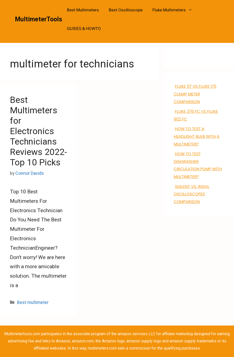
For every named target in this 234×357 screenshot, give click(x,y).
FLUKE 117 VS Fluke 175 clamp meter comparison (195, 94)
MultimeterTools (38, 19)
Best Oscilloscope (126, 9)
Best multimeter (33, 302)
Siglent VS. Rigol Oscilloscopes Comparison (191, 194)
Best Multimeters (83, 9)
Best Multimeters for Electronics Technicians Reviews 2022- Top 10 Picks (38, 131)
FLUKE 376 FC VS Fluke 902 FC (196, 115)
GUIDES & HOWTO (84, 28)
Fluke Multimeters (174, 10)
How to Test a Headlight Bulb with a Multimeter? (197, 136)
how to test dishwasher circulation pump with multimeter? (198, 165)
